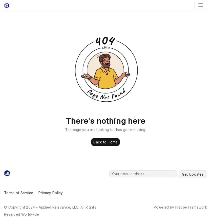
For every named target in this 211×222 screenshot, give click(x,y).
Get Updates (193, 174)
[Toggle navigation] (200, 5)
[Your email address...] (143, 173)
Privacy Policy (50, 193)
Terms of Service (18, 193)
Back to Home (105, 142)
